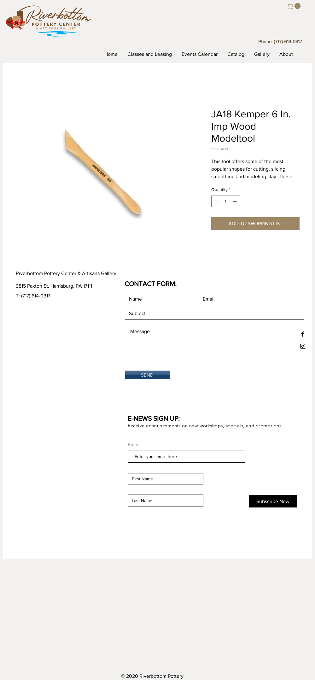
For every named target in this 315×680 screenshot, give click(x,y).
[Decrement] (216, 201)
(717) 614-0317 (288, 41)
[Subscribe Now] (273, 501)
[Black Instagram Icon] (302, 346)
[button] (294, 6)
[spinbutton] (225, 201)
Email (134, 444)
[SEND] (147, 375)
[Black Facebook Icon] (302, 334)
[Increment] (235, 201)
